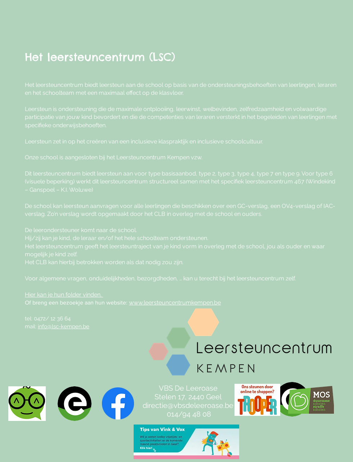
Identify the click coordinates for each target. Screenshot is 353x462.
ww (133, 302)
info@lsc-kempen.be (63, 326)
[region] (253, 361)
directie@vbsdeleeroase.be (188, 405)
